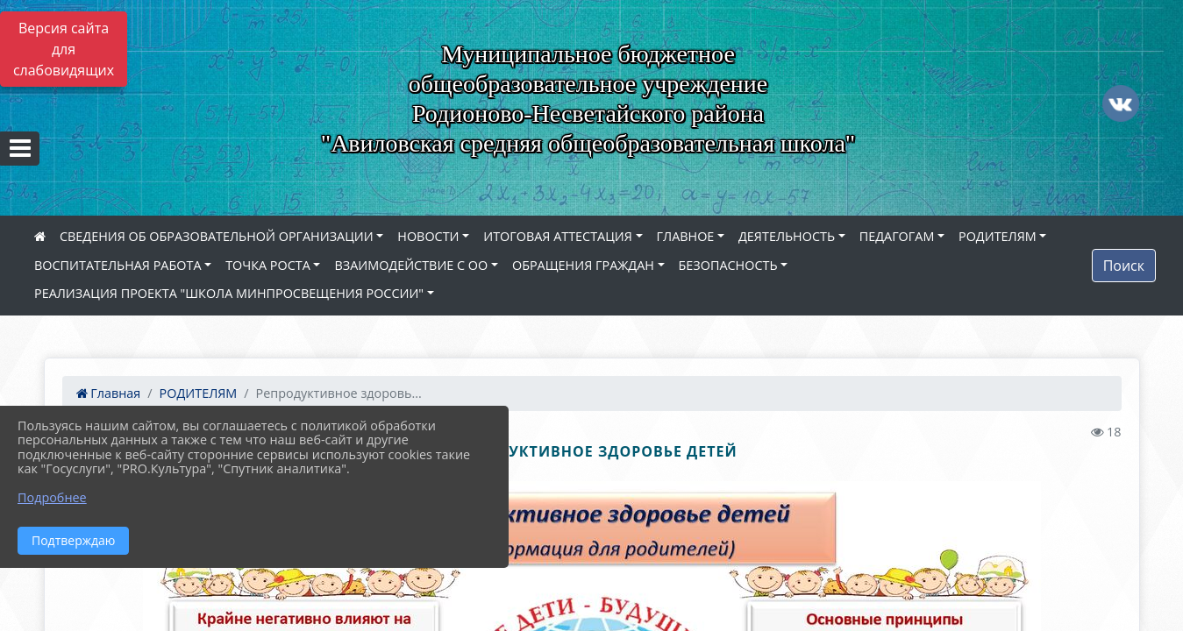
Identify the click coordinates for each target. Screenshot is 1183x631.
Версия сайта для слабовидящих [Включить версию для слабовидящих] (63, 49)
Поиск (1123, 265)
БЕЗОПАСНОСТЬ (728, 265)
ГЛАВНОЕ (686, 236)
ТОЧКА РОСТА (267, 265)
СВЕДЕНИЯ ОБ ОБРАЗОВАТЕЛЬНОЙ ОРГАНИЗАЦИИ (217, 236)
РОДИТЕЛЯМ (998, 236)
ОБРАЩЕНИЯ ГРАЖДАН (583, 265)
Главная (108, 393)
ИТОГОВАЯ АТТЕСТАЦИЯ (557, 236)
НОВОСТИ (428, 236)
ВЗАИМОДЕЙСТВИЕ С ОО (411, 265)
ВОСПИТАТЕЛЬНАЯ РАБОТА (117, 265)
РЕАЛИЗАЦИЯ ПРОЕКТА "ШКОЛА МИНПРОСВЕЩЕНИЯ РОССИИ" (229, 293)
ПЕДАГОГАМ (897, 236)
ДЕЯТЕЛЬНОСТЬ (786, 236)
